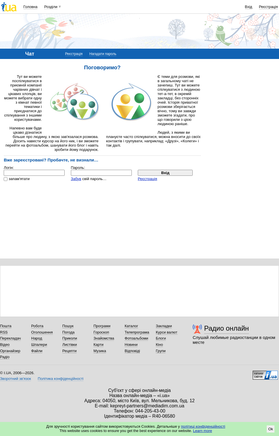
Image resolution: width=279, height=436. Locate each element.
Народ (36, 338)
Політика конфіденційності (60, 378)
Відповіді (132, 351)
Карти (98, 344)
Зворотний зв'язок (15, 378)
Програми (101, 326)
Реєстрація (268, 7)
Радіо (4, 357)
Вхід (248, 7)
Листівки (69, 344)
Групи (161, 351)
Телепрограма (137, 332)
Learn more (202, 431)
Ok (270, 429)
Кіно (159, 344)
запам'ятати (19, 179)
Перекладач (10, 338)
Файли (36, 351)
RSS (4, 332)
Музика (99, 351)
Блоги (161, 338)
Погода (68, 332)
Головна (30, 7)
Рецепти (69, 351)
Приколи (69, 338)
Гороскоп (101, 332)
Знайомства (103, 338)
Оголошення (42, 332)
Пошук (67, 326)
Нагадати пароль (102, 54)
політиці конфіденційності (203, 426)
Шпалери (39, 344)
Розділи (50, 7)
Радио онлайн (226, 328)
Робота (37, 326)
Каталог (131, 326)
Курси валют (167, 332)
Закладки (164, 326)
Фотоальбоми (136, 338)
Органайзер (10, 351)
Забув (76, 179)
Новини (131, 344)
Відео (5, 344)
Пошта (5, 326)
